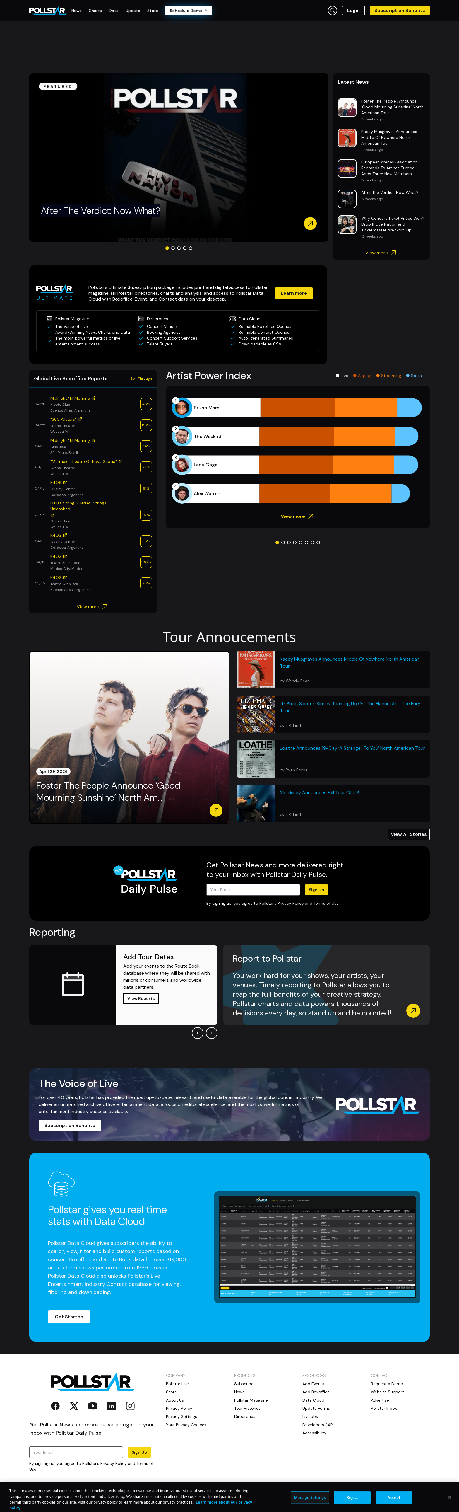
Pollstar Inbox (384, 1408)
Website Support (387, 1392)
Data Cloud (313, 1400)
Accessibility (314, 1433)
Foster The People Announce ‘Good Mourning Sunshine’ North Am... (108, 792)
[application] (298, 450)
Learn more (294, 293)
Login (353, 10)
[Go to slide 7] (312, 542)
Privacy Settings (181, 1416)
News (239, 1392)
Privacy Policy (291, 903)
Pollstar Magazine (251, 1400)
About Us (175, 1400)
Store (171, 1392)
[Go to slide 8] (318, 542)
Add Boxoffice (316, 1392)
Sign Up (316, 889)
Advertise (380, 1400)
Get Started (69, 1317)
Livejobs (310, 1416)
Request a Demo (387, 1383)
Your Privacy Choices (186, 1424)
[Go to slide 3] (179, 248)
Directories (244, 1416)
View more (381, 252)
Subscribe (244, 1383)
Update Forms (316, 1408)
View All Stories (409, 834)
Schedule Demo (188, 10)
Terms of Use (326, 903)
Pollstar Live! (178, 1383)
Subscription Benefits (399, 10)
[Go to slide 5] (190, 248)
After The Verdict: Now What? (100, 210)
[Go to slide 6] (306, 542)
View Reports (141, 998)
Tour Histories (247, 1408)
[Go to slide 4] (184, 248)
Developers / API (318, 1424)
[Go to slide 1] (167, 248)
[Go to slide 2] (173, 248)
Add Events (313, 1383)
